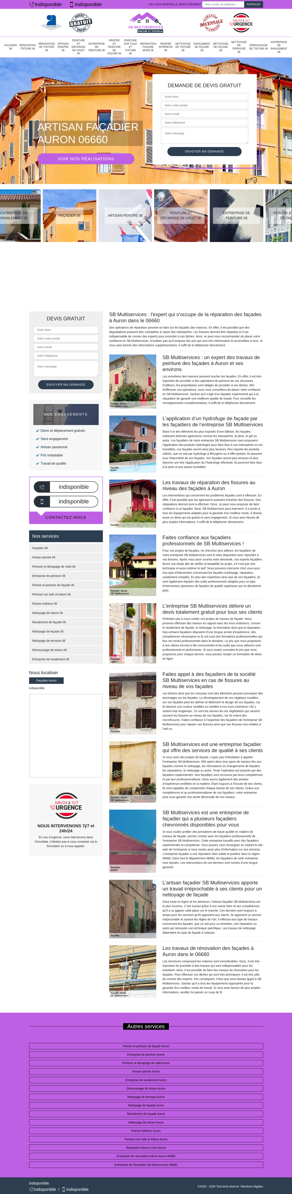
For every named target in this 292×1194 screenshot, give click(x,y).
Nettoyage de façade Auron (146, 1105)
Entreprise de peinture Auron (146, 1054)
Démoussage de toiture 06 (258, 47)
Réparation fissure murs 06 (148, 47)
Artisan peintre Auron (146, 1071)
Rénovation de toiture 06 (47, 47)
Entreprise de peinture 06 (97, 47)
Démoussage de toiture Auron (146, 1088)
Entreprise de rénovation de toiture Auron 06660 (145, 1164)
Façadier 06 (10, 47)
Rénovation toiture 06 (27, 47)
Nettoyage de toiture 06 (183, 47)
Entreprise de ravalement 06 (278, 47)
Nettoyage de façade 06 (220, 47)
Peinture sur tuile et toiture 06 (130, 47)
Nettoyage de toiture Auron (146, 1122)
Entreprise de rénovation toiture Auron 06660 (146, 1156)
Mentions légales (252, 1186)
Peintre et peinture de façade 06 (114, 47)
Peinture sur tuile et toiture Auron (146, 1139)
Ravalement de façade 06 (202, 47)
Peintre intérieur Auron (146, 1130)
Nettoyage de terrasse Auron (146, 1097)
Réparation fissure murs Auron (146, 1147)
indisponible (45, 4)
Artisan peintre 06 (63, 47)
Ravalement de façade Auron (146, 1113)
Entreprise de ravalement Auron (146, 1080)
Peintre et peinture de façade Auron (146, 1046)
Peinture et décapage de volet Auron (146, 1063)
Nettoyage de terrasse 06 (239, 47)
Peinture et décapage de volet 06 (79, 47)
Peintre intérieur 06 (166, 47)
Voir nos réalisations (86, 158)
